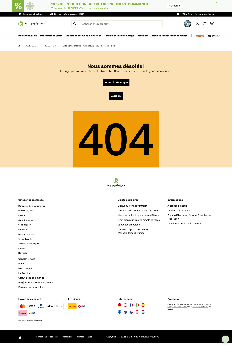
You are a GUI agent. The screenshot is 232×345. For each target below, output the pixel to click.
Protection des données (49, 338)
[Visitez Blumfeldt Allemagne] (119, 307)
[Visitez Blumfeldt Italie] (137, 307)
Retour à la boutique (116, 83)
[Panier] (212, 23)
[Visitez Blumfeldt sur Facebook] (20, 339)
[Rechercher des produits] (117, 23)
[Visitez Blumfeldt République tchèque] (131, 313)
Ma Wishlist (24, 274)
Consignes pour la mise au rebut (185, 225)
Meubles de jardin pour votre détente (138, 217)
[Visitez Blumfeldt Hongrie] (137, 313)
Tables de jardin (27, 240)
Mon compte (25, 270)
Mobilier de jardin (33, 46)
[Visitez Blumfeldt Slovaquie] (125, 313)
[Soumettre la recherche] (74, 24)
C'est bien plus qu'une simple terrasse (139, 221)
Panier (21, 265)
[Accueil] (22, 46)
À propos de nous (177, 207)
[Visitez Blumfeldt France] (131, 307)
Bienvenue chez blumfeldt (132, 207)
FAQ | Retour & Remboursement (35, 284)
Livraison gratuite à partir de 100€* (71, 14)
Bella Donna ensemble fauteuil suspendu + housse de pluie (93, 46)
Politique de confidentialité (178, 309)
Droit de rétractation (178, 212)
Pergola (22, 250)
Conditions (73, 338)
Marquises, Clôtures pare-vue (34, 207)
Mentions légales (93, 338)
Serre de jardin (26, 226)
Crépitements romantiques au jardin (138, 212)
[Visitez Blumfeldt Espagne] (143, 307)
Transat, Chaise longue (31, 245)
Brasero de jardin (27, 235)
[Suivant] (217, 36)
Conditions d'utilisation (176, 311)
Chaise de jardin (54, 46)
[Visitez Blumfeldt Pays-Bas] (143, 313)
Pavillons (23, 217)
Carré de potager (27, 221)
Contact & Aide (26, 260)
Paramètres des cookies (31, 289)
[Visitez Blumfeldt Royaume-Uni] (119, 313)
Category (116, 97)
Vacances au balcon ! (129, 226)
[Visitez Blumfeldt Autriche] (125, 307)
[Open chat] (225, 339)
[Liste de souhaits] (204, 23)
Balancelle (24, 231)
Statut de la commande (31, 279)
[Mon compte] (197, 23)
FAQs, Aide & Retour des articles (198, 14)
